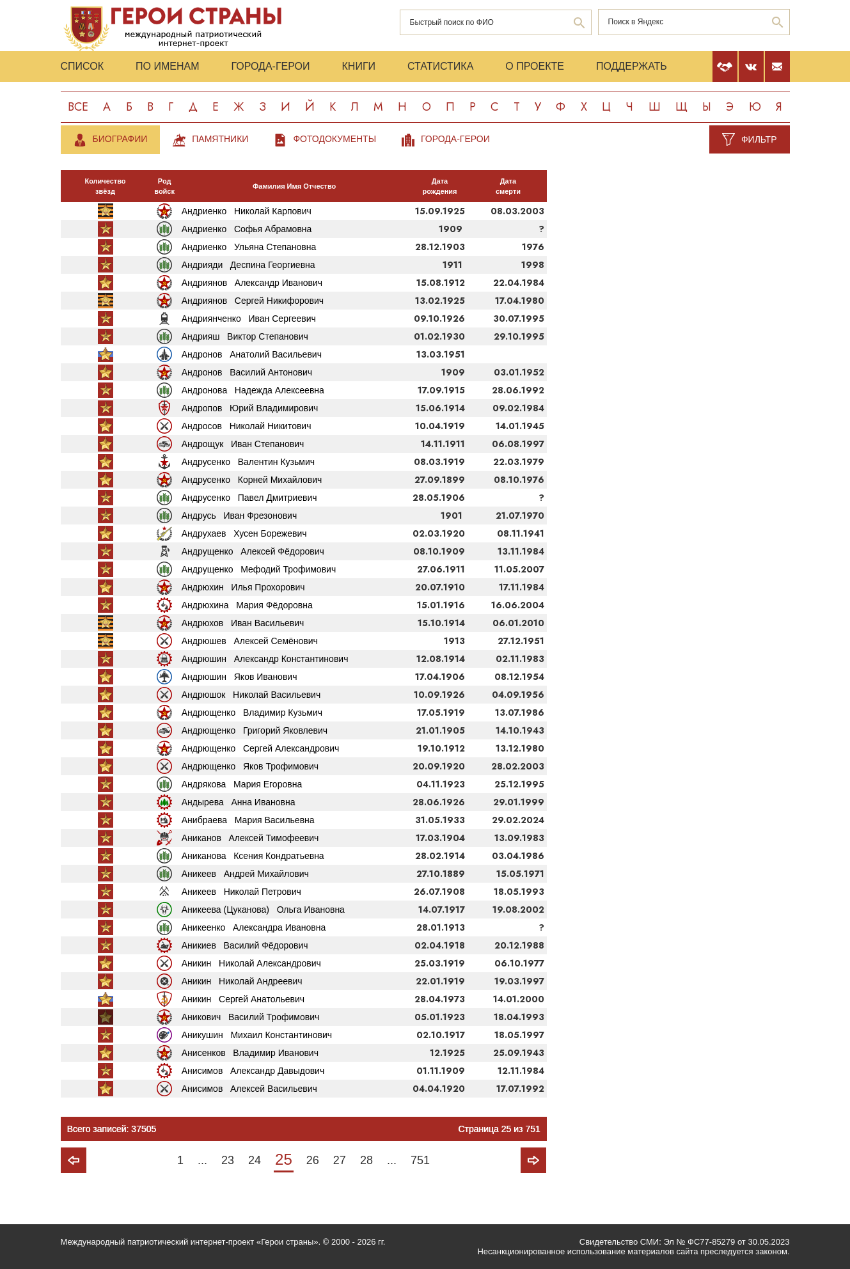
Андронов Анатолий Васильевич (252, 354)
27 (339, 1160)
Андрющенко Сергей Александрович (261, 748)
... (202, 1160)
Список (82, 66)
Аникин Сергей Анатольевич (243, 999)
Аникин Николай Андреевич (242, 981)
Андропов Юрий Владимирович (250, 408)
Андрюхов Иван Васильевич (243, 623)
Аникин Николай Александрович (251, 963)
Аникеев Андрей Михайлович (245, 874)
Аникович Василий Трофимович (250, 1017)
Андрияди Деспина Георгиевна (248, 265)
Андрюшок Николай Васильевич (251, 695)
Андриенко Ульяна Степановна (249, 247)
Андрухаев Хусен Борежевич (244, 533)
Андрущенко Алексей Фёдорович (253, 551)
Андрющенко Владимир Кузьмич (252, 712)
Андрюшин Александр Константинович (265, 659)
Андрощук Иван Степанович (243, 444)
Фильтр (759, 139)
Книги (359, 66)
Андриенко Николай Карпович (246, 211)
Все (78, 107)
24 (254, 1160)
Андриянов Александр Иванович (252, 283)
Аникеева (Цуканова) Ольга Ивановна (263, 909)
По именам (167, 66)
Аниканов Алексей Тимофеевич (250, 838)
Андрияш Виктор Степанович (245, 336)
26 (312, 1160)
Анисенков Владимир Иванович (250, 1053)
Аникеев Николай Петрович (241, 892)
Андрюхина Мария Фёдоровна (247, 605)
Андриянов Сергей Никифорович (253, 301)
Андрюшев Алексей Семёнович (250, 641)
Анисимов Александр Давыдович (253, 1071)
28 (366, 1160)
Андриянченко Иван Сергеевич (249, 318)
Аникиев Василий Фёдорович (245, 945)
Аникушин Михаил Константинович (257, 1035)
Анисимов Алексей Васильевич (249, 1089)
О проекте (534, 66)
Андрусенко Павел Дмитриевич (249, 498)
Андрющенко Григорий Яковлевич (254, 730)
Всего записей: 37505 (112, 1129)
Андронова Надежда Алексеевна (253, 390)
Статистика (440, 66)
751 (420, 1160)
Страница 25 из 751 (499, 1129)
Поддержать (631, 66)
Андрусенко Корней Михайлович (252, 480)
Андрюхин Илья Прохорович (243, 587)
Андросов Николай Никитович (246, 426)
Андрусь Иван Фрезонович (239, 515)
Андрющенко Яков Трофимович (250, 766)
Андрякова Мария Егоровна (242, 784)
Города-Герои (270, 66)
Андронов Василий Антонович (247, 372)
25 (283, 1159)
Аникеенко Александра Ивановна (254, 927)
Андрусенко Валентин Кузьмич (248, 462)
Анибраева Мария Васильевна (248, 820)
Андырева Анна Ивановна (238, 802)
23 (227, 1160)
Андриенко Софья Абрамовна (247, 229)
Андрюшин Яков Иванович (239, 677)
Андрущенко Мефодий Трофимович (259, 569)
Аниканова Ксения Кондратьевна (253, 856)
